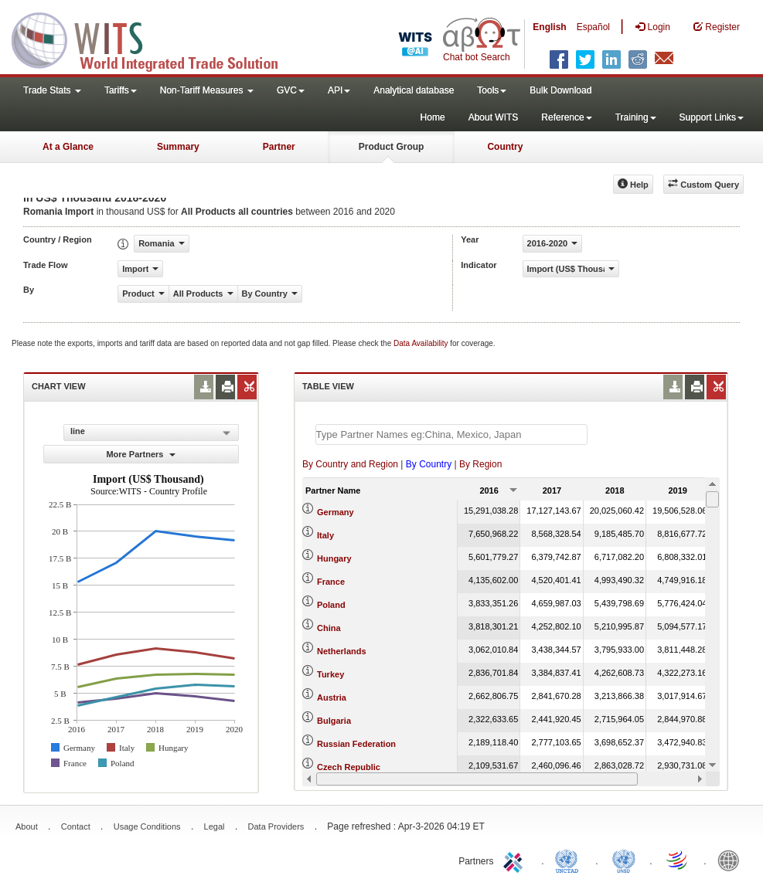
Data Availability (421, 343)
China (329, 628)
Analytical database (413, 90)
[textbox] (451, 434)
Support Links (712, 117)
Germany (335, 512)
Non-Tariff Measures (207, 90)
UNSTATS (623, 859)
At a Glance (68, 146)
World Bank (732, 859)
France (331, 581)
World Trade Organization (678, 859)
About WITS (493, 117)
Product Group (391, 146)
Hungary (334, 558)
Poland (331, 604)
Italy (325, 535)
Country (505, 146)
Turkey (330, 674)
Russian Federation (356, 743)
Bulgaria (334, 720)
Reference (566, 117)
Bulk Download (560, 90)
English (549, 27)
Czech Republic (348, 767)
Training (635, 117)
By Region (480, 464)
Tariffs (120, 90)
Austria (331, 697)
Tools (491, 90)
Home (433, 117)
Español (593, 27)
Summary (178, 146)
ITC (515, 859)
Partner (279, 146)
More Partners (140, 454)
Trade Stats (52, 90)
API (339, 90)
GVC (291, 90)
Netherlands (341, 651)
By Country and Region (350, 464)
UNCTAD (569, 859)
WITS (154, 38)
